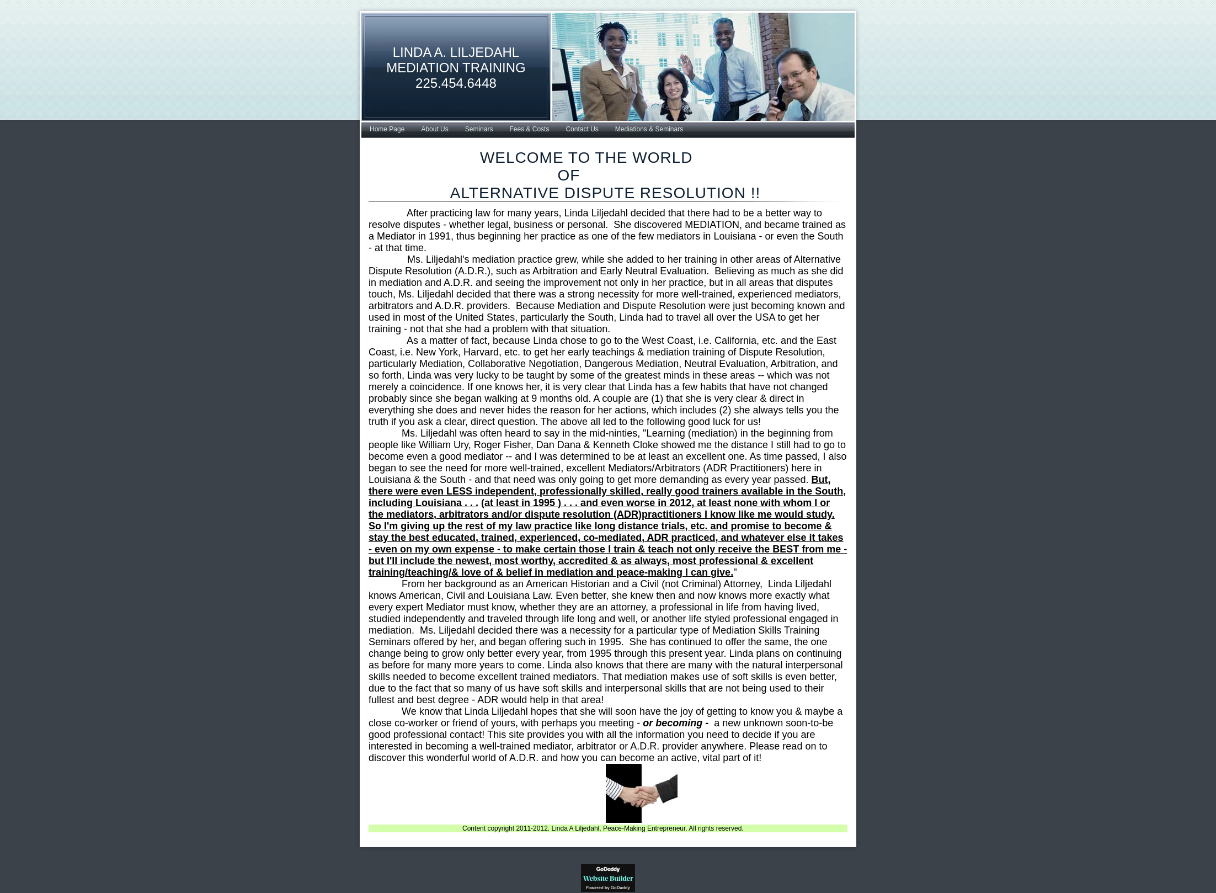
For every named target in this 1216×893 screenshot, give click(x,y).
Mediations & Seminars (649, 129)
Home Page (387, 129)
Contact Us (582, 129)
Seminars (479, 129)
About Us (434, 129)
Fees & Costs (529, 129)
